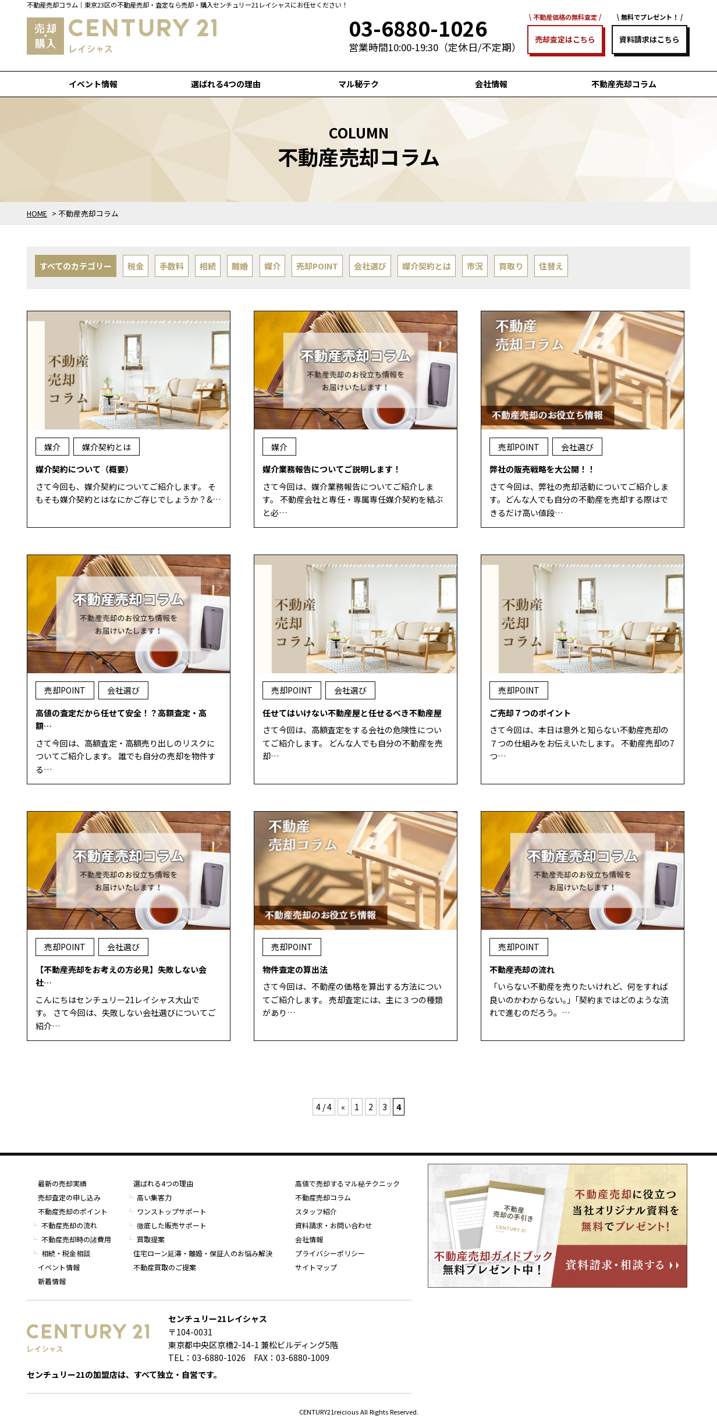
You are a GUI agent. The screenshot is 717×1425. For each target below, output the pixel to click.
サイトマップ (316, 1267)
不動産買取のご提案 (164, 1267)
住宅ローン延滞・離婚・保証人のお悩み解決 (202, 1253)
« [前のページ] (343, 1107)
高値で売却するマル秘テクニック (347, 1183)
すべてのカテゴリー (76, 266)
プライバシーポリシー (330, 1253)
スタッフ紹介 (316, 1211)
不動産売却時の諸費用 (76, 1239)
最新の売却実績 (62, 1183)
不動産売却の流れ (69, 1225)
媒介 (272, 266)
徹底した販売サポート (172, 1225)
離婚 (240, 266)
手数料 (171, 266)
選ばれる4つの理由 (226, 84)
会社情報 (491, 84)
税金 (135, 266)
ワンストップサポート (172, 1211)
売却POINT (317, 266)
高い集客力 (154, 1197)
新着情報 (52, 1281)
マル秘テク (358, 84)
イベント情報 (93, 84)
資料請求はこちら (649, 39)
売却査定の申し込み (69, 1197)
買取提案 (151, 1239)
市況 (475, 266)
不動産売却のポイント (73, 1211)
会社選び (370, 266)
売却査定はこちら (565, 39)
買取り (511, 266)
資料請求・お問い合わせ (333, 1225)
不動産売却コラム (623, 84)
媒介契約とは (426, 266)
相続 (208, 266)
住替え (551, 266)
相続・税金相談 (65, 1253)
